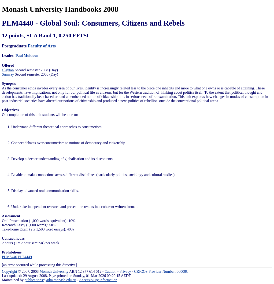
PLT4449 (25, 257)
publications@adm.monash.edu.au (50, 280)
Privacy (125, 271)
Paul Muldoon (26, 56)
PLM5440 (9, 257)
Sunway (8, 74)
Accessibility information (98, 280)
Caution (110, 271)
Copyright (9, 271)
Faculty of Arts (42, 45)
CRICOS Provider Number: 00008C (161, 271)
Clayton (8, 70)
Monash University (54, 271)
